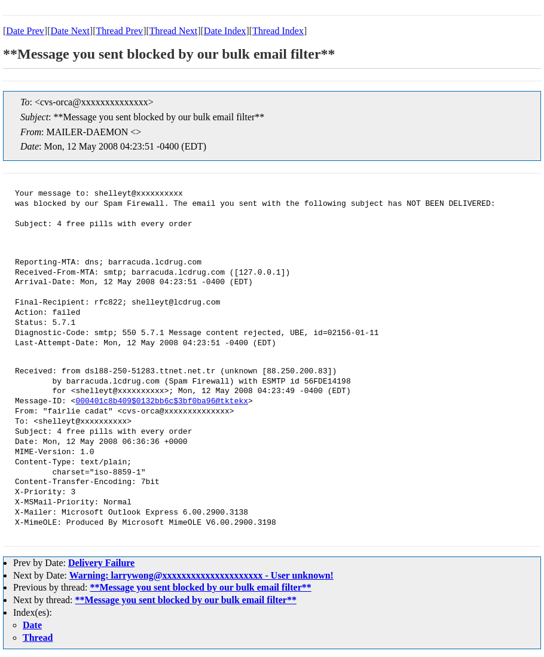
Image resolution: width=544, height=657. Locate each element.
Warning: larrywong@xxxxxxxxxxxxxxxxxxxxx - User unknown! (201, 575)
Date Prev (25, 31)
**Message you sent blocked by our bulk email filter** (200, 587)
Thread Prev (119, 31)
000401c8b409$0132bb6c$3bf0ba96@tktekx (161, 401)
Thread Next (173, 31)
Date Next (70, 31)
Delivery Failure (101, 563)
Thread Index (278, 31)
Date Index (225, 31)
